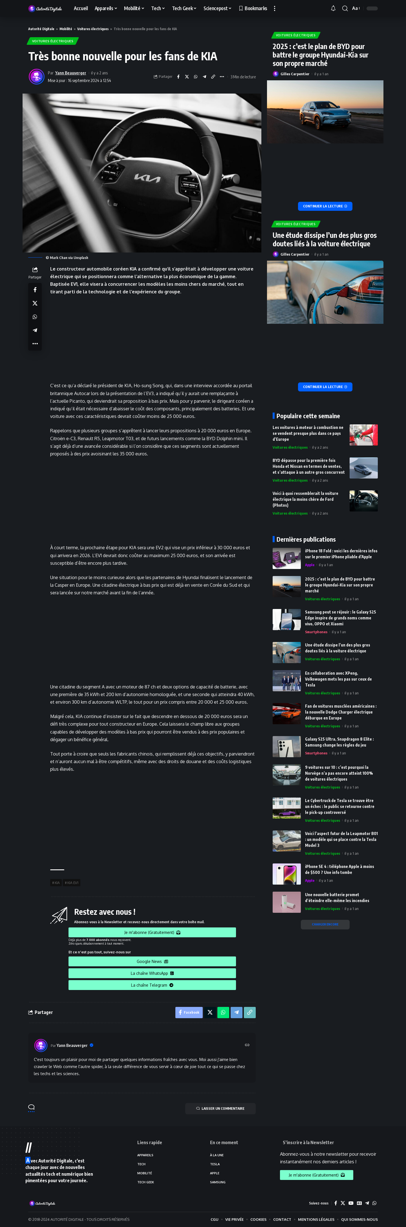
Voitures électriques (93, 29)
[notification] (334, 8)
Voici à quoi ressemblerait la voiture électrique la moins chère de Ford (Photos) (305, 498)
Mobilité (65, 29)
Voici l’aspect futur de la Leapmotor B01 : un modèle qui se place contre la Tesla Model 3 (341, 838)
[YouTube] (351, 1203)
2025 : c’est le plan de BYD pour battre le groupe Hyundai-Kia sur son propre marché (321, 54)
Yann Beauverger (70, 72)
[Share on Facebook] (178, 76)
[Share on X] (187, 76)
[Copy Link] (213, 76)
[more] (275, 8)
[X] (342, 1203)
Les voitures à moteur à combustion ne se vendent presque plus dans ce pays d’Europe (308, 432)
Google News (152, 961)
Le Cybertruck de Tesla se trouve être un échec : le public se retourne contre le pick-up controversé (339, 805)
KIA (57, 882)
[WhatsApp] (374, 1203)
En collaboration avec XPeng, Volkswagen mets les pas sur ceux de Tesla (338, 678)
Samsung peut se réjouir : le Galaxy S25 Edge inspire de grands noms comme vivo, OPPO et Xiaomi (340, 617)
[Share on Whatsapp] (196, 76)
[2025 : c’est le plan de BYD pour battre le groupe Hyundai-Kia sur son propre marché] (325, 205)
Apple (309, 564)
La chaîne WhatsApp (152, 973)
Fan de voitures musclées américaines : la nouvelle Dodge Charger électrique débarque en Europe (341, 711)
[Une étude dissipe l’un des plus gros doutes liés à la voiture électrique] (325, 386)
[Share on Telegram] (204, 76)
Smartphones (316, 631)
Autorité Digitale (41, 29)
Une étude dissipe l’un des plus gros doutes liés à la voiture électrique (325, 238)
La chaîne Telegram (152, 985)
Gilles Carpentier (295, 73)
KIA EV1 (72, 882)
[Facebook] (335, 1203)
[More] (222, 76)
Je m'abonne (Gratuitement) (152, 932)
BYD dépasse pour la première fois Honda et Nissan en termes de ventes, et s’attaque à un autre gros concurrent (309, 465)
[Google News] (359, 1203)
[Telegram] (367, 1203)
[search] (345, 8)
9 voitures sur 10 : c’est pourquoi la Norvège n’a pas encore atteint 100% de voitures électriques (339, 772)
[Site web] (247, 1046)
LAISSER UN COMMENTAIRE (220, 1108)
